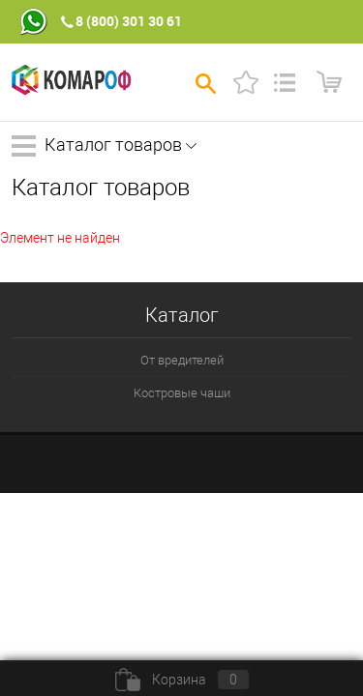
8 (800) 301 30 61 (129, 21)
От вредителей (182, 360)
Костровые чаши (182, 393)
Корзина (182, 679)
